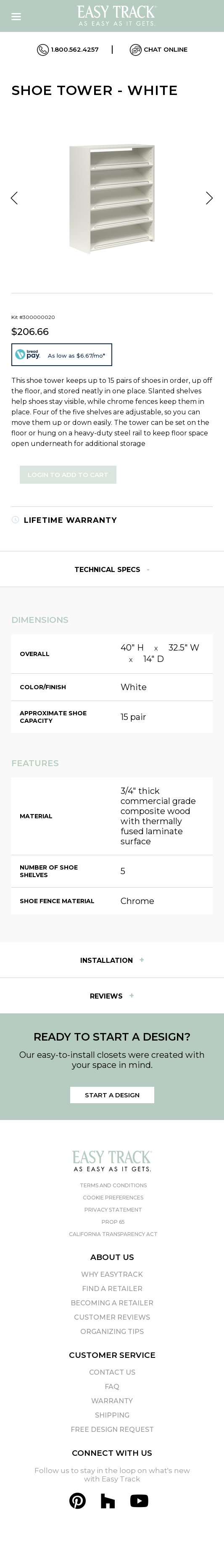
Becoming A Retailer (112, 1303)
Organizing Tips (112, 1332)
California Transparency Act (113, 1234)
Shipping (112, 1415)
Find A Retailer (112, 1289)
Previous (14, 198)
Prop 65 (113, 1222)
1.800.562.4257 (68, 50)
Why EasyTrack (112, 1274)
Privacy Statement (113, 1210)
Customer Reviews (112, 1317)
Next (209, 198)
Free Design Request (112, 1430)
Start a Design (112, 1095)
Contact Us (112, 1372)
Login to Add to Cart (68, 475)
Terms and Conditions (113, 1185)
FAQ (112, 1387)
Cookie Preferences (113, 1197)
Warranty (112, 1401)
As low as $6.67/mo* (76, 355)
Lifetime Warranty (64, 520)
